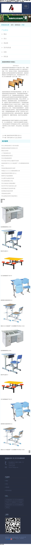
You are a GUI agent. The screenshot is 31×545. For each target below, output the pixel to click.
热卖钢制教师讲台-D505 (6, 226)
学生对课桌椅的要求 (6, 158)
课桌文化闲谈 (4, 150)
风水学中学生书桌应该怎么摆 (8, 186)
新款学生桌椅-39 (4, 251)
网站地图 (2, 544)
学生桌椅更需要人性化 (7, 180)
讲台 (5, 38)
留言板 (7, 507)
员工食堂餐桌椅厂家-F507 (6, 275)
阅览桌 (6, 56)
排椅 (5, 52)
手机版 (14, 539)
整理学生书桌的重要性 (7, 175)
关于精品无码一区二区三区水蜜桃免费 (14, 499)
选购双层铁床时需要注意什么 (14, 135)
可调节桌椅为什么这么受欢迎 (14, 137)
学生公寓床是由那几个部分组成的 (10, 145)
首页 (12, 25)
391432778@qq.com (13, 467)
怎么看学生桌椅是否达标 (7, 178)
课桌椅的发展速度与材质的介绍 (9, 148)
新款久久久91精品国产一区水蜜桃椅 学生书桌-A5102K (12, 326)
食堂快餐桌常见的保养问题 (8, 188)
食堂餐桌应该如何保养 (7, 191)
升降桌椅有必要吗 (6, 193)
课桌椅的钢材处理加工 (7, 155)
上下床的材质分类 (6, 153)
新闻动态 (17, 25)
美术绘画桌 (7, 47)
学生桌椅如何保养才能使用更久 (9, 196)
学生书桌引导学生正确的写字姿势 (10, 160)
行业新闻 (20, 502)
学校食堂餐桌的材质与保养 (8, 168)
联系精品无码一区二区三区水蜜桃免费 (14, 504)
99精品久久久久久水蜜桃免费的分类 (10, 170)
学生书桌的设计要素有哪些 (8, 183)
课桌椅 (6, 43)
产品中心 (8, 502)
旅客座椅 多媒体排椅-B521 (6, 300)
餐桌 (5, 34)
